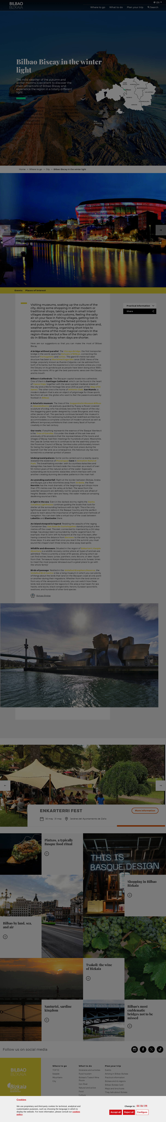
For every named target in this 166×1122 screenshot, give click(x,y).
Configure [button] (143, 1112)
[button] (138, 1106)
